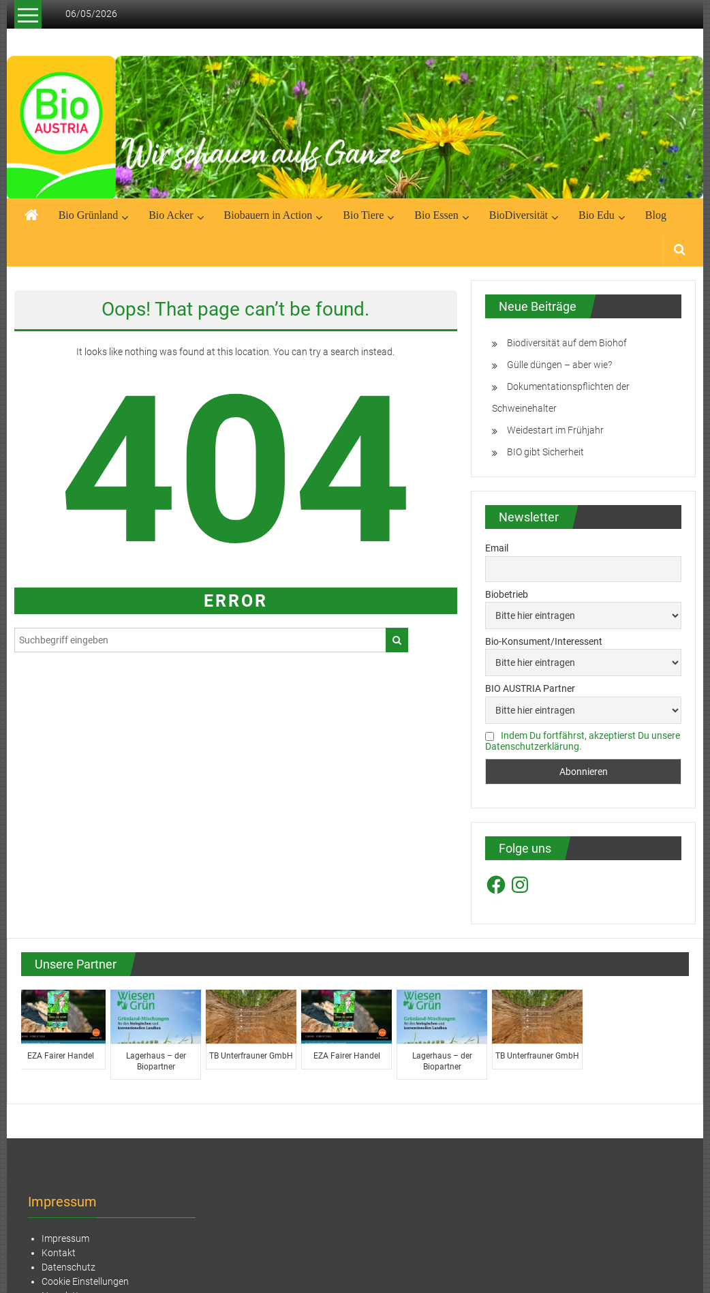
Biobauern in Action (268, 215)
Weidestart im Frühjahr (555, 430)
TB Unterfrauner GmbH (252, 1056)
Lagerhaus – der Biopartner (157, 1061)
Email (496, 548)
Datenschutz (68, 1267)
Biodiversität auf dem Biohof (567, 342)
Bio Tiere (363, 215)
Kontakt (59, 1252)
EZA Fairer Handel (62, 1056)
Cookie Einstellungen (85, 1281)
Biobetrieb (506, 594)
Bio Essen (436, 215)
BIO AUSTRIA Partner (530, 688)
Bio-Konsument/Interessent (543, 641)
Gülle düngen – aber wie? (559, 364)
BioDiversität (518, 215)
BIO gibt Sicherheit (545, 451)
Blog (655, 215)
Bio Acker (171, 215)
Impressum (65, 1238)
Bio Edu (596, 215)
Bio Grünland (89, 215)
